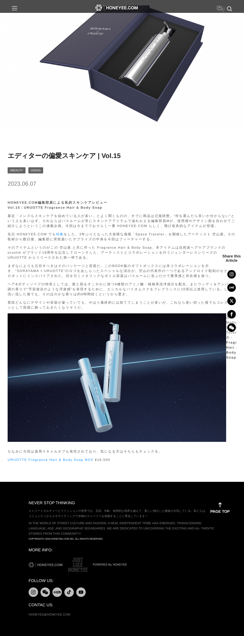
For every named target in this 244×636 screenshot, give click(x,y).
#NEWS (36, 170)
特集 (60, 234)
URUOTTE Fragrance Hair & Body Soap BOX (50, 460)
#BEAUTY (16, 170)
